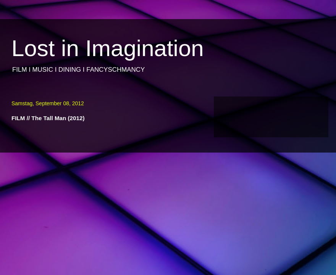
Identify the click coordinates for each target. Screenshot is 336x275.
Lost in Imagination (107, 48)
